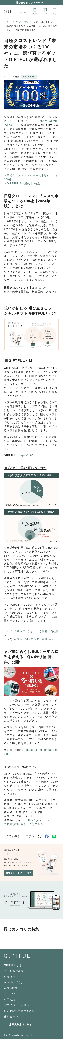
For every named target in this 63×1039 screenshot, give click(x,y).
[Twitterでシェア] (39, 836)
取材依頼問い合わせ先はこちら (23, 824)
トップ (7, 21)
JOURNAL (10, 994)
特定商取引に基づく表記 (19, 1011)
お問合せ (9, 976)
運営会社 (9, 1016)
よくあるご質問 (14, 971)
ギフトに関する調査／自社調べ (33, 639)
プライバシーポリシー (18, 1005)
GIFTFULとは (13, 965)
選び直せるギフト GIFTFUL (31, 2)
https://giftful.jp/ (29, 455)
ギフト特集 (22, 21)
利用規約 (9, 999)
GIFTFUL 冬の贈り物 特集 (23, 183)
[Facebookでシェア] (47, 836)
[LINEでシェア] (54, 836)
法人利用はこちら (20, 1024)
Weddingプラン (14, 982)
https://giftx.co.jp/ (38, 820)
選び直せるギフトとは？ (18, 873)
